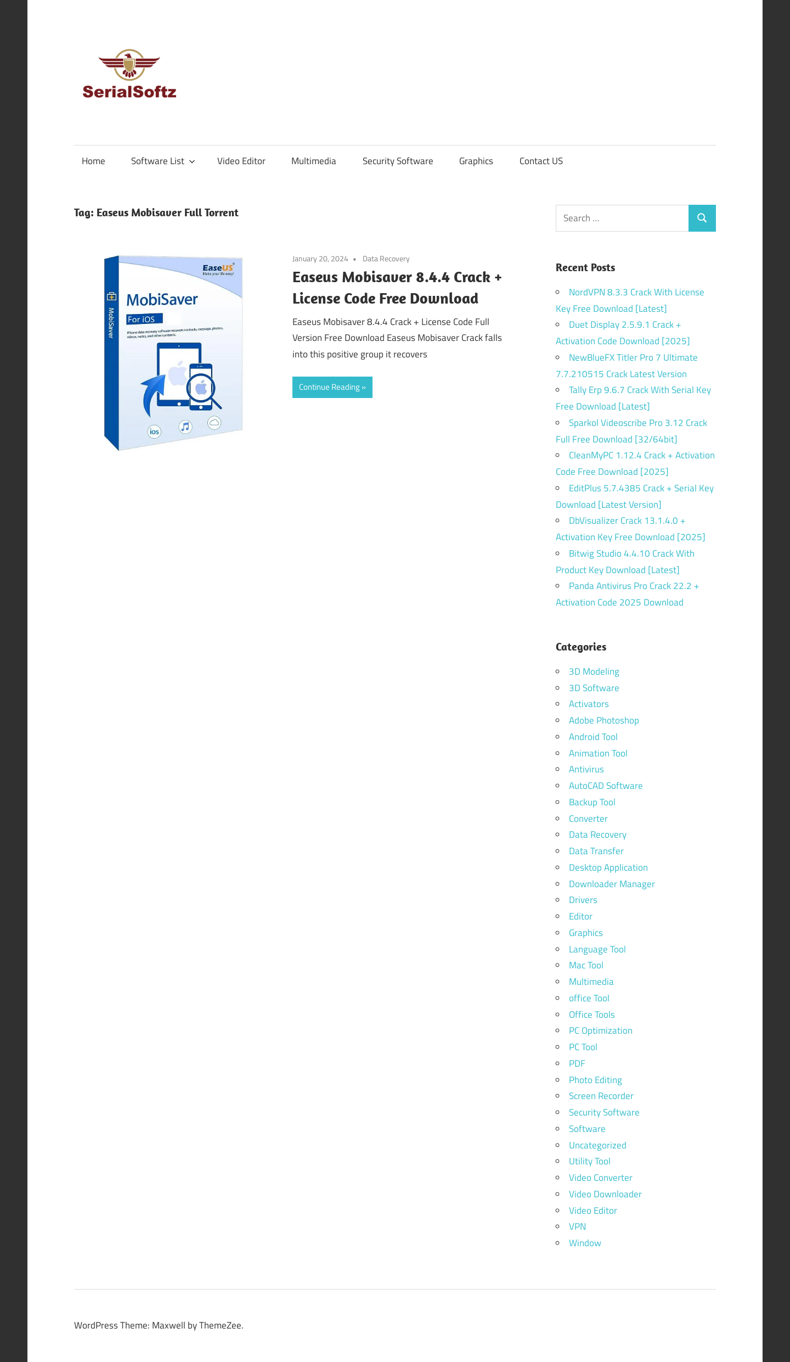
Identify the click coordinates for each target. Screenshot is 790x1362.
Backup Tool (592, 802)
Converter (588, 818)
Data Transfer (596, 851)
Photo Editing (595, 1080)
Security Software (398, 161)
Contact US (541, 161)
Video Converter (601, 1177)
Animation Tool (598, 753)
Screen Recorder (601, 1096)
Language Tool (597, 949)
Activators (589, 704)
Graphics (476, 161)
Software (587, 1129)
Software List (163, 161)
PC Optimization (601, 1030)
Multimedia (313, 161)
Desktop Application (608, 867)
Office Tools (592, 1014)
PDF (577, 1063)
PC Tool (583, 1047)
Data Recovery (386, 258)
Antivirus (586, 769)
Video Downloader (605, 1194)
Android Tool (593, 737)
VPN (577, 1226)
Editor (580, 916)
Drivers (583, 900)
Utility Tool (590, 1161)
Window (585, 1243)
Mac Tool (586, 965)
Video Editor (241, 161)
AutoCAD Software (606, 785)
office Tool (589, 998)
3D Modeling (594, 671)
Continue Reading (329, 386)
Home (93, 161)
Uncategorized (598, 1145)
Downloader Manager (612, 884)
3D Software (594, 688)
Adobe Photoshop (604, 720)
